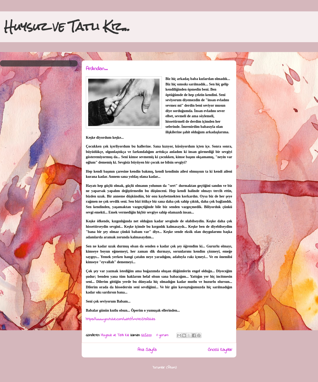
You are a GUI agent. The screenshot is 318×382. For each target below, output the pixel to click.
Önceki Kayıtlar (220, 350)
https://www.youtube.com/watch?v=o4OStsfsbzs (120, 319)
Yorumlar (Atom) (165, 367)
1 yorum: (163, 335)
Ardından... (97, 69)
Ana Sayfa (147, 350)
